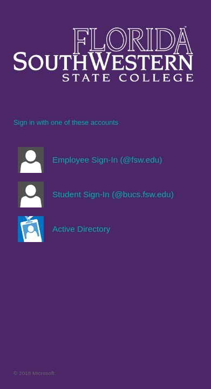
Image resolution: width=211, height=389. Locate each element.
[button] (103, 160)
